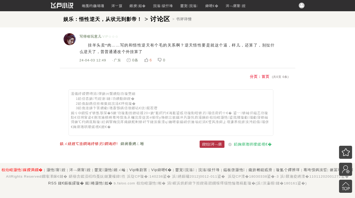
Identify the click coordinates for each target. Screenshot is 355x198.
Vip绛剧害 (138, 170)
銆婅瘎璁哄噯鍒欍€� (253, 144)
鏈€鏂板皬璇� (71, 183)
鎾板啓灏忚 (234, 170)
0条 (133, 60)
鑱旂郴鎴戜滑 (260, 170)
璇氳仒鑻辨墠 (288, 170)
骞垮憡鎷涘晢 (315, 170)
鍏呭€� (212, 6)
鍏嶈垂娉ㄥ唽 (132, 144)
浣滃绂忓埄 (163, 6)
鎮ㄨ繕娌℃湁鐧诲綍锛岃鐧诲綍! (89, 144)
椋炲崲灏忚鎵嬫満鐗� (22, 170)
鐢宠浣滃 (189, 6)
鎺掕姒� (137, 6)
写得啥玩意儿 (91, 36)
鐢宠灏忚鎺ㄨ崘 (109, 170)
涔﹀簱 (116, 6)
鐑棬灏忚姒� (98, 183)
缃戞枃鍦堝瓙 (93, 6)
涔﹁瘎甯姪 (236, 6)
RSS (52, 183)
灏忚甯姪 (56, 170)
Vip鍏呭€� (161, 170)
